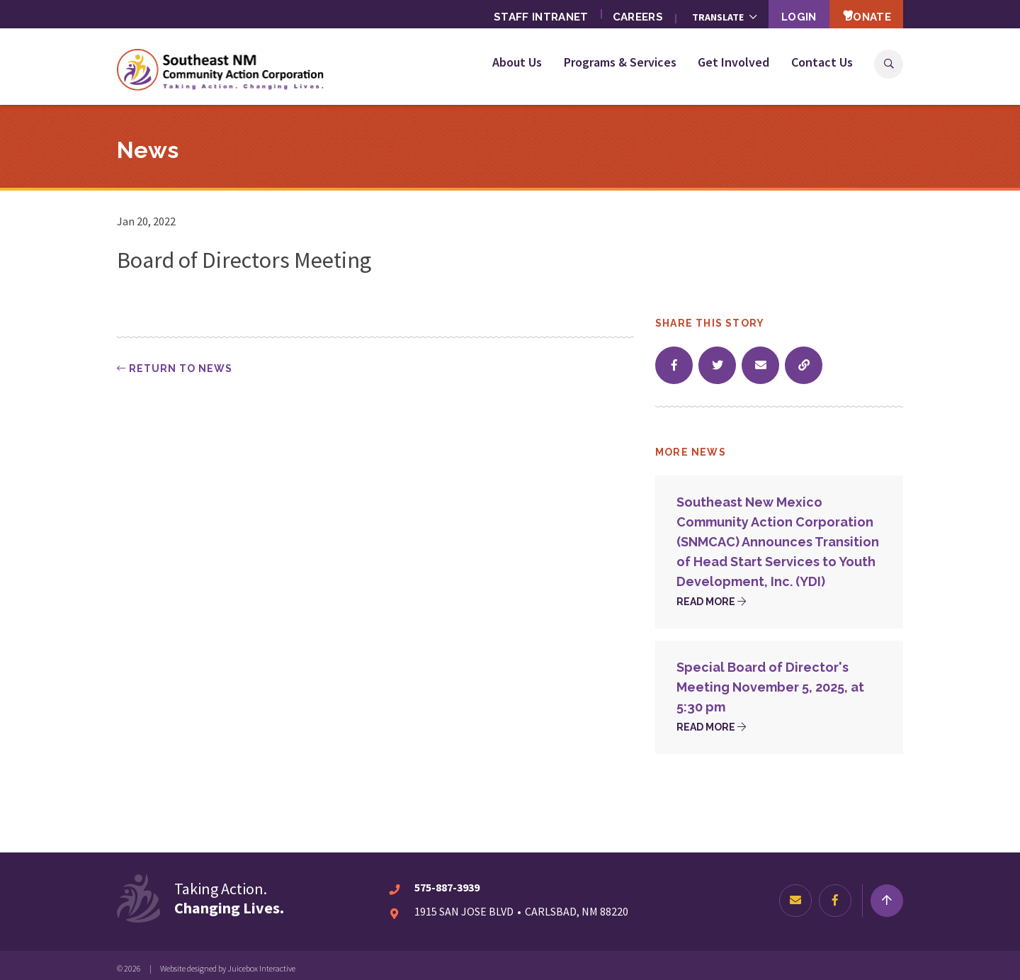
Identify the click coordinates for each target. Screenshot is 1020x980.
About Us (517, 62)
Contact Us (822, 62)
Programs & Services (620, 62)
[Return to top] (887, 894)
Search (888, 64)
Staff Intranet (515, 14)
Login (781, 14)
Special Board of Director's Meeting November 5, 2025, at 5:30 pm (770, 680)
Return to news (174, 362)
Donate (858, 13)
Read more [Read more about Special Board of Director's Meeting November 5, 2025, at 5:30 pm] (711, 720)
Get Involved (733, 62)
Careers (615, 14)
